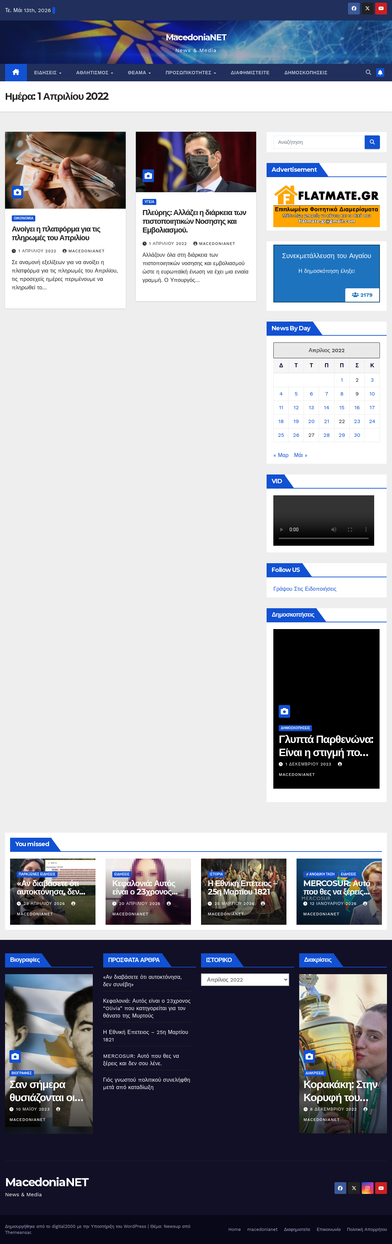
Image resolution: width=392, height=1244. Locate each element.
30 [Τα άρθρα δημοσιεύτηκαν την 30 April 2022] (357, 435)
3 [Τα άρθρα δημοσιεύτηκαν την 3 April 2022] (372, 380)
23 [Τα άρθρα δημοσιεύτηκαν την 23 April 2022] (357, 421)
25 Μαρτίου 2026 (235, 903)
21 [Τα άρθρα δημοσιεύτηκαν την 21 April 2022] (326, 421)
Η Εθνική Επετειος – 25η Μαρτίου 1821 (242, 887)
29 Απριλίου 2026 (45, 903)
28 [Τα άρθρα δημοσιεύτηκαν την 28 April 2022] (326, 435)
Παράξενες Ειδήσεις (37, 874)
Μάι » (300, 455)
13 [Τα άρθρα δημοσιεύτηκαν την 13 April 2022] (311, 407)
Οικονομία (23, 218)
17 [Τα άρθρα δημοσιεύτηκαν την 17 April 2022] (372, 407)
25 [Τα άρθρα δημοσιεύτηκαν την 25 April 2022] (281, 435)
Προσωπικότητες (189, 73)
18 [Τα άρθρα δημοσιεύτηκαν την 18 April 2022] (281, 421)
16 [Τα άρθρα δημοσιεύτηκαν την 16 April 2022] (357, 407)
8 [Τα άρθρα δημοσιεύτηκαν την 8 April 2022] (342, 393)
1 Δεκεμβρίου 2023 (321, 764)
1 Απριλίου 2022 (38, 251)
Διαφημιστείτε (250, 73)
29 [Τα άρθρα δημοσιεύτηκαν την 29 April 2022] (342, 435)
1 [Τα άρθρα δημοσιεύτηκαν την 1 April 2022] (342, 380)
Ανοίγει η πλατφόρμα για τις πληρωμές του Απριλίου (56, 233)
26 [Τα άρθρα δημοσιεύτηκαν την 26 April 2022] (296, 435)
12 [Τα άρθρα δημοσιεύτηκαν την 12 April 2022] (296, 407)
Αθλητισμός (93, 73)
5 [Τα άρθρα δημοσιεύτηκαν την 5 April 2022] (296, 393)
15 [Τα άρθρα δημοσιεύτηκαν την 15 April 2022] (342, 407)
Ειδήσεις (46, 73)
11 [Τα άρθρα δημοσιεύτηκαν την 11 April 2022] (281, 407)
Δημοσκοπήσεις (305, 73)
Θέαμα (138, 73)
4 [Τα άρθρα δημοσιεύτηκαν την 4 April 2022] (281, 393)
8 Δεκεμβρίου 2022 (350, 1109)
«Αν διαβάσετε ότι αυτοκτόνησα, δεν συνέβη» (48, 891)
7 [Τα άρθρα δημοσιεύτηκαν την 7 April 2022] (326, 393)
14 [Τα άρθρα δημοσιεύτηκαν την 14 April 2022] (326, 407)
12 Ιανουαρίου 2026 (334, 903)
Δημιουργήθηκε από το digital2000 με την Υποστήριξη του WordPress (76, 1226)
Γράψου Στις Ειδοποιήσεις (304, 589)
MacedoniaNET (196, 37)
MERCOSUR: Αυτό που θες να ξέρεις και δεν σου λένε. (336, 891)
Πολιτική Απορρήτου (367, 1229)
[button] (368, 72)
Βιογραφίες (36, 1073)
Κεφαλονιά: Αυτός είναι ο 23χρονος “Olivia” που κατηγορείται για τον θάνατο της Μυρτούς (147, 1008)
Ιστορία (216, 874)
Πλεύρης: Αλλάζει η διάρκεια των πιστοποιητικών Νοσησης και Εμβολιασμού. (194, 221)
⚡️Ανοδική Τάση (320, 874)
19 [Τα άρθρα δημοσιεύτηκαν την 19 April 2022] (296, 421)
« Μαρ (280, 455)
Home (234, 1229)
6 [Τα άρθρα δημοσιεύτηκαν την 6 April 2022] (311, 393)
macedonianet (262, 1229)
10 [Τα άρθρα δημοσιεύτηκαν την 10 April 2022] (372, 393)
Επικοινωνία (329, 1229)
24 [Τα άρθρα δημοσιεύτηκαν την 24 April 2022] (372, 421)
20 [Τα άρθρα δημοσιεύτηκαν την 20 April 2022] (311, 421)
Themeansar (18, 1232)
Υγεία (149, 202)
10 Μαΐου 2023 (48, 1109)
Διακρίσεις (330, 1073)
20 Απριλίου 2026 (140, 903)
